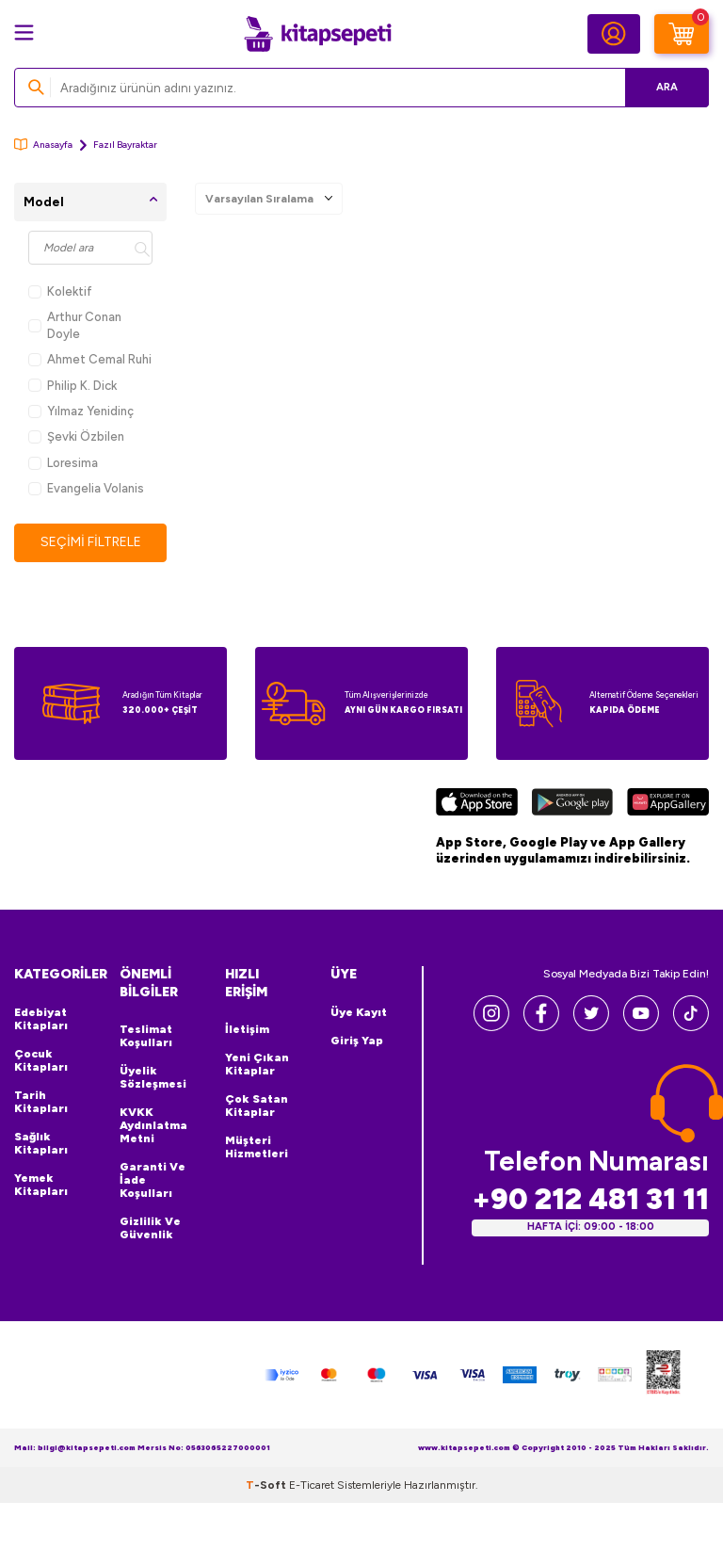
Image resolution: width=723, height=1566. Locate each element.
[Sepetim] (681, 34)
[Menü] (24, 32)
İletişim (247, 1029)
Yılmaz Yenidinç (81, 411)
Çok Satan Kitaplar (256, 1105)
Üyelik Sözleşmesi (153, 1077)
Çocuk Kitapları (41, 1060)
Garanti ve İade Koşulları (152, 1180)
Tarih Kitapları (41, 1102)
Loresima (63, 463)
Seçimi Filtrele (90, 542)
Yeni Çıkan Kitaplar (257, 1064)
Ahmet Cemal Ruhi (90, 359)
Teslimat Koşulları (146, 1036)
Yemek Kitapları (41, 1184)
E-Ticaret (311, 1485)
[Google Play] (572, 804)
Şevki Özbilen (76, 436)
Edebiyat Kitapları (41, 1019)
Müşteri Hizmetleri (256, 1147)
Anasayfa (43, 144)
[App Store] (477, 804)
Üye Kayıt (358, 1012)
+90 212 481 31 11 (590, 1199)
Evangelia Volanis (86, 488)
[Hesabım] (614, 34)
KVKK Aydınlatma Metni (153, 1125)
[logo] (317, 34)
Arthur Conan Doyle (74, 325)
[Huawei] (668, 804)
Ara (667, 87)
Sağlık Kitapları (41, 1143)
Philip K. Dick (72, 386)
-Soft (267, 1485)
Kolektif (60, 291)
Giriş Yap (356, 1040)
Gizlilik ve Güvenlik (150, 1228)
